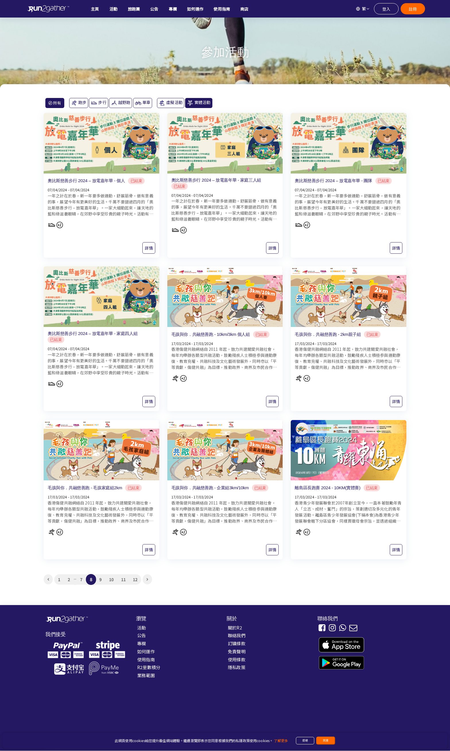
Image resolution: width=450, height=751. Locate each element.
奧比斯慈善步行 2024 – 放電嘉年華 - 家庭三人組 (216, 180)
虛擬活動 (171, 102)
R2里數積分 (148, 667)
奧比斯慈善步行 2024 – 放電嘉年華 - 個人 (86, 180)
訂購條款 (236, 643)
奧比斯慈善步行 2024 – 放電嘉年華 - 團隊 (333, 180)
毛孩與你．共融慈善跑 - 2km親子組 (328, 334)
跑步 (78, 102)
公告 (141, 635)
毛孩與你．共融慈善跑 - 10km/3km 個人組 (210, 334)
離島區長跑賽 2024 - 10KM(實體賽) (327, 488)
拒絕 (305, 740)
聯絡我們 (236, 635)
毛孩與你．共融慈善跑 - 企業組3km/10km (210, 488)
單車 (142, 102)
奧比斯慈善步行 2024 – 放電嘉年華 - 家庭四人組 (92, 333)
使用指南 (146, 659)
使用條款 (236, 659)
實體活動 (199, 102)
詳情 (149, 248)
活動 (141, 627)
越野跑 (121, 102)
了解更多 (281, 740)
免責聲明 (236, 651)
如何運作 (146, 651)
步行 (98, 102)
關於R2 (235, 627)
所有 (54, 103)
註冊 (413, 9)
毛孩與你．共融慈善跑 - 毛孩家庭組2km (85, 488)
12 (135, 579)
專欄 (141, 643)
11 (123, 579)
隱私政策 (236, 667)
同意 (326, 740)
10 (111, 579)
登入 (386, 9)
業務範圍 (146, 675)
